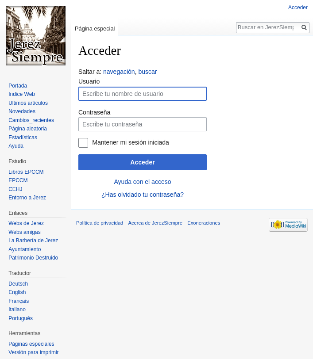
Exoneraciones (203, 222)
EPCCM (17, 180)
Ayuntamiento (24, 249)
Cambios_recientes (31, 120)
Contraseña (94, 112)
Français (18, 301)
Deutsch (18, 284)
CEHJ (15, 189)
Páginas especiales (31, 344)
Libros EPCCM (25, 172)
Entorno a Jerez (27, 198)
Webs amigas (24, 232)
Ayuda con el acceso (142, 181)
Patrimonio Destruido (33, 258)
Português (20, 318)
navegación (119, 71)
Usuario (89, 81)
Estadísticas (22, 137)
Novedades (21, 111)
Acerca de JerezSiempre (155, 222)
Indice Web (21, 94)
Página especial (95, 28)
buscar (147, 71)
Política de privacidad (99, 222)
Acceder (142, 162)
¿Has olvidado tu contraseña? (142, 194)
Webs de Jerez (26, 223)
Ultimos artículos (28, 103)
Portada (17, 86)
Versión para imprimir (33, 352)
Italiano (17, 309)
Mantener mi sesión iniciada (130, 142)
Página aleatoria (27, 129)
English (17, 292)
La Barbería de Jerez (33, 240)
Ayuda (15, 146)
